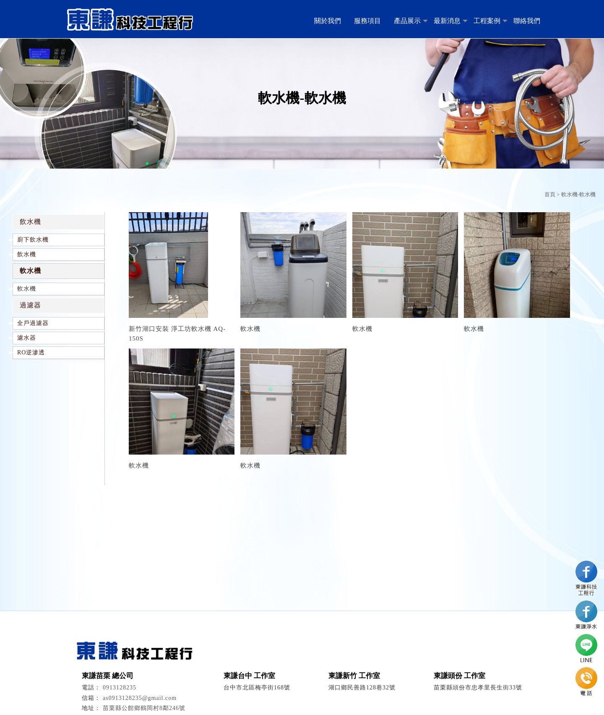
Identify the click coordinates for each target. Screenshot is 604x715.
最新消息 (447, 20)
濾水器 (26, 338)
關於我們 (327, 20)
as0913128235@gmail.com (140, 698)
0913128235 (119, 687)
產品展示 (407, 20)
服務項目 (367, 20)
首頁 (549, 194)
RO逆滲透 (31, 352)
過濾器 (30, 305)
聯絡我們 (526, 20)
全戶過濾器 (33, 323)
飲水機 (30, 221)
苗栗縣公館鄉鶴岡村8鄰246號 (144, 708)
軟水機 (30, 270)
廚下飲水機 (33, 240)
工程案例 (487, 20)
